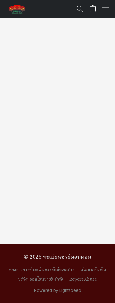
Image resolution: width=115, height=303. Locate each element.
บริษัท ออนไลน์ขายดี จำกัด (41, 279)
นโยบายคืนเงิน (93, 270)
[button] (17, 9)
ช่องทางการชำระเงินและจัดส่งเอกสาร (41, 270)
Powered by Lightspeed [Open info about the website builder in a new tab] (57, 290)
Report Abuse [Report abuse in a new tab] (83, 279)
